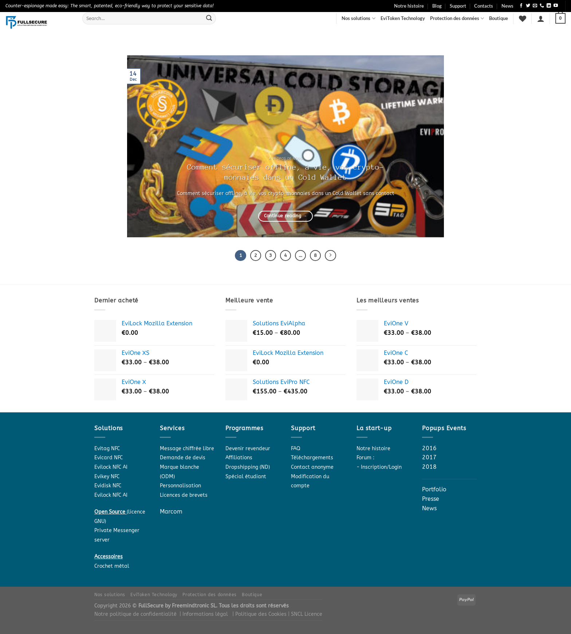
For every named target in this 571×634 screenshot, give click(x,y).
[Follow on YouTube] (556, 5)
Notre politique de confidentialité (135, 615)
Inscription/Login (381, 468)
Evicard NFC (108, 459)
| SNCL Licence (305, 615)
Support (458, 6)
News (507, 6)
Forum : (365, 459)
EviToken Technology (403, 18)
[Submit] (209, 18)
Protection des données (457, 18)
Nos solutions (358, 18)
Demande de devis (182, 459)
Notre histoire (409, 6)
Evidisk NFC (107, 487)
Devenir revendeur (247, 450)
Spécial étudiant (245, 478)
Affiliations (238, 459)
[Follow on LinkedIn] (549, 5)
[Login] (540, 19)
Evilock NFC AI (110, 468)
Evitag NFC (107, 450)
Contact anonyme (312, 468)
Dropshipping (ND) (247, 468)
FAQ (295, 450)
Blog (437, 6)
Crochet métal (111, 567)
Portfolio (434, 490)
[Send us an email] (535, 5)
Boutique (498, 18)
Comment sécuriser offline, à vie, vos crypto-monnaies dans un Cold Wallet (285, 172)
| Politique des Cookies (260, 615)
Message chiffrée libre (187, 450)
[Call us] (542, 5)
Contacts (483, 6)
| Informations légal (204, 615)
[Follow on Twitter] (528, 5)
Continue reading (285, 216)
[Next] (334, 256)
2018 (429, 467)
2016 (429, 449)
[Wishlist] (522, 19)
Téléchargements (312, 459)
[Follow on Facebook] (521, 5)
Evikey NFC (106, 478)
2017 (429, 458)
